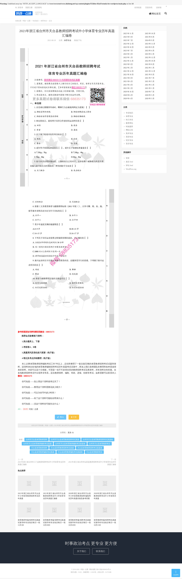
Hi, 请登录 (19, 8)
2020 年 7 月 (149, 93)
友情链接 (137, 8)
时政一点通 (23, 14)
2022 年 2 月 (128, 69)
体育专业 (44, 22)
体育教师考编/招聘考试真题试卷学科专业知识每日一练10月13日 (105, 523)
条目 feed (129, 163)
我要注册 (28, 8)
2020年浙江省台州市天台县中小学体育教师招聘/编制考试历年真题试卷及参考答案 (80, 496)
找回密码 (38, 8)
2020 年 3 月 (149, 99)
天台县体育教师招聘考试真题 (62, 449)
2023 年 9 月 (149, 48)
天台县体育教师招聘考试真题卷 (89, 449)
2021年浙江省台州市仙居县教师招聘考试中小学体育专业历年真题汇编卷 (92, 464)
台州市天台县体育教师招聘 (36, 441)
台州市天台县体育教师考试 (99, 445)
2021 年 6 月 (128, 82)
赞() (60, 418)
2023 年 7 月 (128, 52)
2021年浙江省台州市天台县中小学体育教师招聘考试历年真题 (29, 496)
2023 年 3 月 (128, 55)
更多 (69, 434)
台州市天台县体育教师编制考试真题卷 (70, 445)
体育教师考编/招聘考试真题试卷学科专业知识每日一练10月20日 (80, 523)
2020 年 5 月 (149, 96)
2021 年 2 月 (128, 89)
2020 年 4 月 (128, 99)
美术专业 (129, 134)
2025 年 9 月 (128, 38)
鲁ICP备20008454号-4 (103, 570)
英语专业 (129, 138)
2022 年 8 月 (149, 65)
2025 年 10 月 (150, 34)
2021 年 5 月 (149, 82)
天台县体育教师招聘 (39, 449)
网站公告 (129, 131)
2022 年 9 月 (128, 65)
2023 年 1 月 (128, 58)
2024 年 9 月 (149, 41)
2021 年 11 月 (150, 72)
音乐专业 (129, 145)
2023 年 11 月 (150, 45)
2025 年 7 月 (128, 41)
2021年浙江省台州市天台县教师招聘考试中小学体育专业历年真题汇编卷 (78, 426)
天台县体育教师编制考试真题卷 (70, 453)
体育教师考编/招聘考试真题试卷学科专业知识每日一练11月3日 (29, 523)
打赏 (74, 418)
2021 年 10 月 (128, 76)
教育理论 (129, 124)
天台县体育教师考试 (94, 453)
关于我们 (81, 552)
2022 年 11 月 (128, 62)
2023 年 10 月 (128, 48)
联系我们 (100, 552)
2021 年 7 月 (149, 79)
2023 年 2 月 (149, 55)
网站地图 (92, 570)
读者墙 (158, 8)
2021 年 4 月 (128, 86)
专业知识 (35, 22)
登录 (127, 159)
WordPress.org (131, 170)
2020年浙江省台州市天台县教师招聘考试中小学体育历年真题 (105, 496)
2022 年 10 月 (150, 62)
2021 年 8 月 (128, 79)
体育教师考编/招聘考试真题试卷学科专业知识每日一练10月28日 (54, 523)
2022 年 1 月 (149, 69)
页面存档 (148, 8)
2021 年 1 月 (149, 89)
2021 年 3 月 (149, 86)
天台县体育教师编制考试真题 (42, 453)
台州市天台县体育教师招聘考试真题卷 (98, 441)
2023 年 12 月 (128, 45)
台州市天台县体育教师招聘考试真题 (65, 441)
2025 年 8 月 (149, 38)
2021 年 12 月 (128, 72)
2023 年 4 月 (149, 52)
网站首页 (155, 14)
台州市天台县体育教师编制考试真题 (37, 445)
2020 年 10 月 (128, 93)
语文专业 (129, 141)
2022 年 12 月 (150, 58)
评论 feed (129, 166)
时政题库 (129, 127)
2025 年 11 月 (128, 34)
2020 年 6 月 (128, 96)
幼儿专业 (129, 121)
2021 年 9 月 (149, 76)
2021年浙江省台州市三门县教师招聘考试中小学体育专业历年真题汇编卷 (42, 464)
